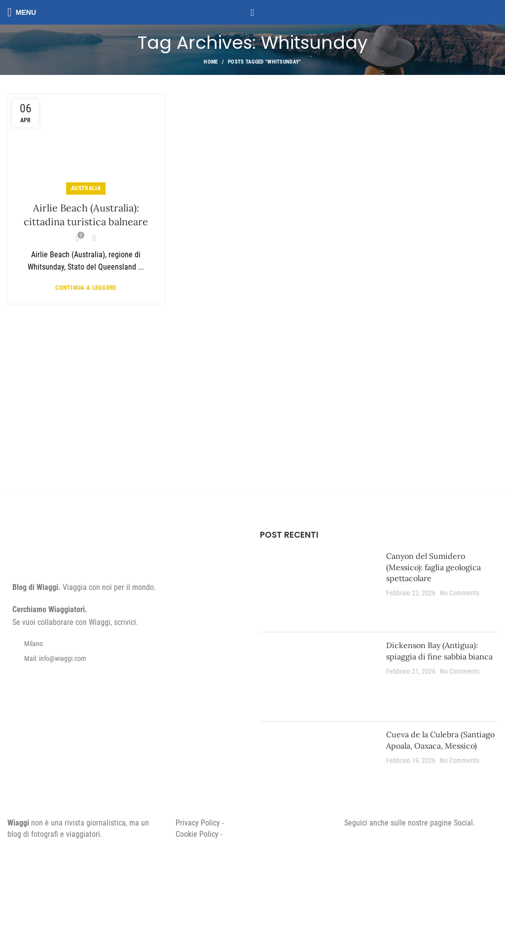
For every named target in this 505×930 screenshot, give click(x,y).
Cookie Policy (197, 834)
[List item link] (126, 658)
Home (210, 62)
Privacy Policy (198, 822)
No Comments (459, 593)
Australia (86, 188)
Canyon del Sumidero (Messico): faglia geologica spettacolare (433, 567)
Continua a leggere (85, 287)
